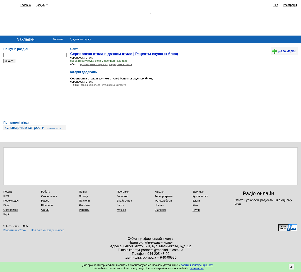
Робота (45, 191)
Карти (120, 205)
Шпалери (47, 205)
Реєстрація (290, 4)
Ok (291, 266)
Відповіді (160, 209)
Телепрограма (164, 196)
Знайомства (124, 200)
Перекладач (11, 200)
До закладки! (284, 50)
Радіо (6, 214)
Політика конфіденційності (47, 230)
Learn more (196, 268)
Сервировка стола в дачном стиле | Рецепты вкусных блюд (124, 54)
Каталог (160, 191)
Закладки (198, 191)
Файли (45, 209)
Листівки (84, 205)
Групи (196, 209)
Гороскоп (122, 196)
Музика (121, 209)
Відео (6, 205)
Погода (83, 196)
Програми (123, 191)
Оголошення (49, 196)
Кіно (195, 205)
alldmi (76, 85)
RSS (6, 196)
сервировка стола (54, 128)
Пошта (7, 191)
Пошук (83, 191)
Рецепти (84, 209)
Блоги (196, 200)
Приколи (84, 200)
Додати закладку (80, 39)
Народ (45, 200)
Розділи (40, 4)
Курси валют (200, 196)
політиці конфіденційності (197, 265)
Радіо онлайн (258, 193)
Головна (25, 4)
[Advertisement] (34, 92)
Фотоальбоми (163, 200)
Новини (159, 205)
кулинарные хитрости (25, 127)
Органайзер (10, 209)
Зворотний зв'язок (14, 230)
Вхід (275, 4)
